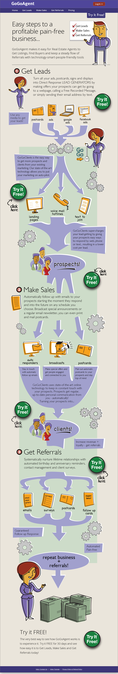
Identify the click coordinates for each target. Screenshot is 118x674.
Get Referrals (57, 10)
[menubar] (43, 10)
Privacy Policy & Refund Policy (72, 669)
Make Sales (41, 10)
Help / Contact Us (41, 669)
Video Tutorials (55, 669)
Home (15, 10)
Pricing (71, 10)
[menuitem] (15, 10)
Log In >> (99, 4)
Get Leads (27, 10)
